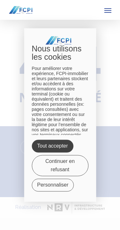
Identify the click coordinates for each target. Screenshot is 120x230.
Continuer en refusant (60, 165)
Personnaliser (52, 185)
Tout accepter (52, 146)
